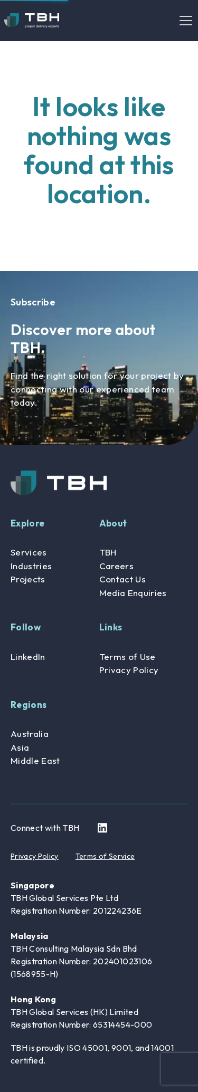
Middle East (35, 760)
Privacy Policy (129, 669)
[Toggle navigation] (186, 21)
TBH (108, 552)
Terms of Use (127, 656)
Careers (116, 565)
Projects (28, 579)
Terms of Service (105, 856)
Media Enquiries (133, 592)
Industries (31, 565)
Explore (27, 523)
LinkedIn (28, 656)
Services (29, 552)
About (113, 523)
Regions (28, 704)
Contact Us (122, 579)
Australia (30, 733)
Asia (20, 747)
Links (110, 627)
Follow (26, 627)
